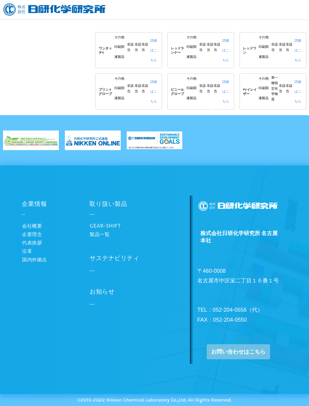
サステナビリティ (114, 258)
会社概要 (32, 226)
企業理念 (32, 234)
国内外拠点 (34, 260)
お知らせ (102, 292)
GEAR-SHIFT (105, 226)
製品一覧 (100, 234)
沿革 (27, 251)
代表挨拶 (32, 243)
